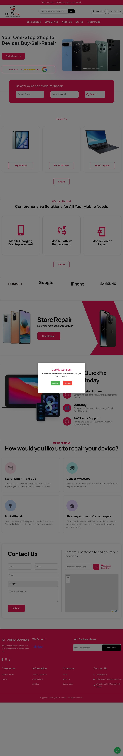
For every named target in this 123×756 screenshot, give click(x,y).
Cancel (68, 383)
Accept (55, 383)
